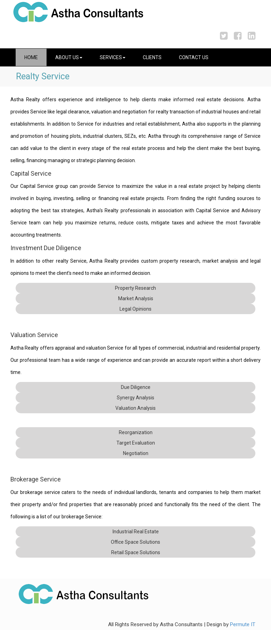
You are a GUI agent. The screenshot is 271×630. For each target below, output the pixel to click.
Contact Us (193, 57)
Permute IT (242, 624)
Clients (152, 57)
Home (31, 57)
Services (112, 57)
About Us (68, 57)
